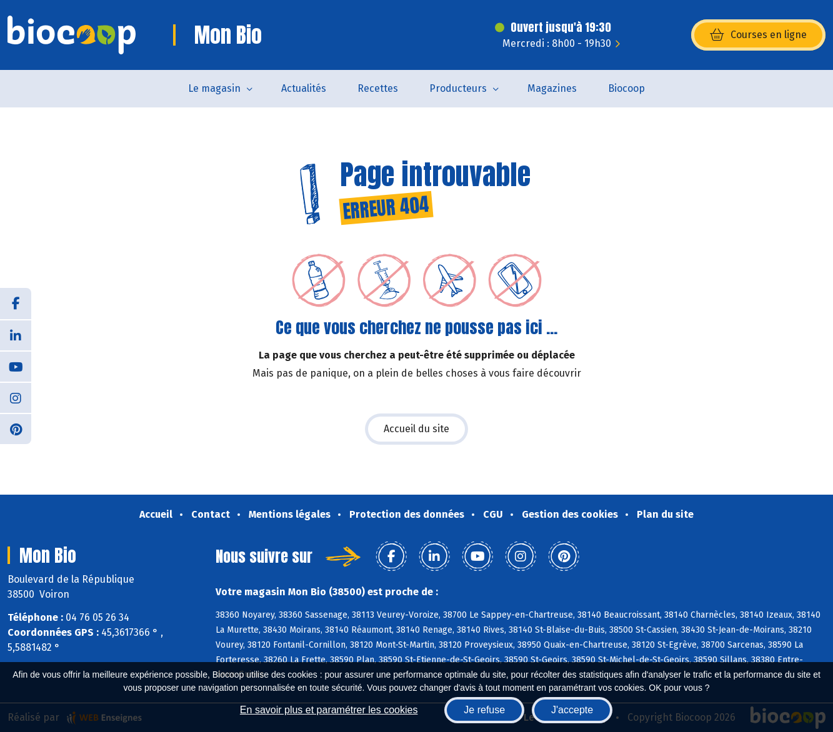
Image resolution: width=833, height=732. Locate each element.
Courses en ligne (758, 35)
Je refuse (484, 710)
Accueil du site (416, 429)
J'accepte (572, 710)
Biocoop (626, 88)
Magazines (552, 88)
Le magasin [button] (214, 88)
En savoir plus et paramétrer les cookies (329, 710)
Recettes (377, 88)
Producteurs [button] (458, 88)
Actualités (303, 88)
